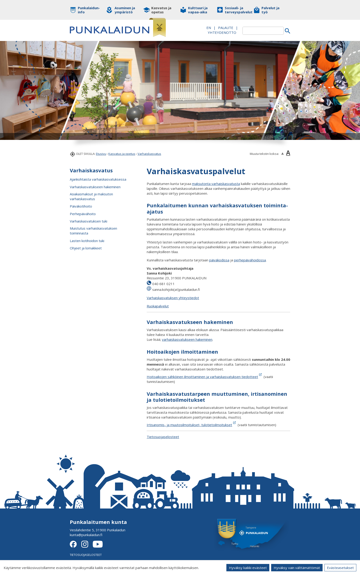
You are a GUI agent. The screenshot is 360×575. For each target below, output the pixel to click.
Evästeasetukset (340, 567)
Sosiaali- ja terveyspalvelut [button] (236, 10)
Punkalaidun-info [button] (89, 10)
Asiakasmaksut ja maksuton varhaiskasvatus (91, 196)
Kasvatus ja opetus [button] (161, 10)
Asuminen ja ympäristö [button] (125, 10)
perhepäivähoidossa (250, 260)
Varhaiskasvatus (149, 154)
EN (208, 27)
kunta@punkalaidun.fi (86, 534)
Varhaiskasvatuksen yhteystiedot (173, 297)
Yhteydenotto (222, 32)
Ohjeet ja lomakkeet (86, 248)
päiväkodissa (219, 260)
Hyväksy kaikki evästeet (248, 567)
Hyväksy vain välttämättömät (297, 567)
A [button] (282, 154)
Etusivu (101, 154)
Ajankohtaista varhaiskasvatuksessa (98, 179)
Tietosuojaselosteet (163, 436)
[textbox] (263, 31)
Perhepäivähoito (83, 213)
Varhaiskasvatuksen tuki (88, 221)
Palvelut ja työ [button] (270, 10)
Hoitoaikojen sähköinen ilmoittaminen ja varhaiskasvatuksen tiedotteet (202, 376)
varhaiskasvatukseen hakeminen (187, 339)
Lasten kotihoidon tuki (87, 240)
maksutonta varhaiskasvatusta (216, 183)
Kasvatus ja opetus (121, 154)
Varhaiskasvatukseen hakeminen (95, 187)
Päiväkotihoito (81, 206)
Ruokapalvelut (158, 306)
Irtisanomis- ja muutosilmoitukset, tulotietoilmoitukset (189, 424)
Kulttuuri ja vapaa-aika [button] (198, 10)
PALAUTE (225, 27)
